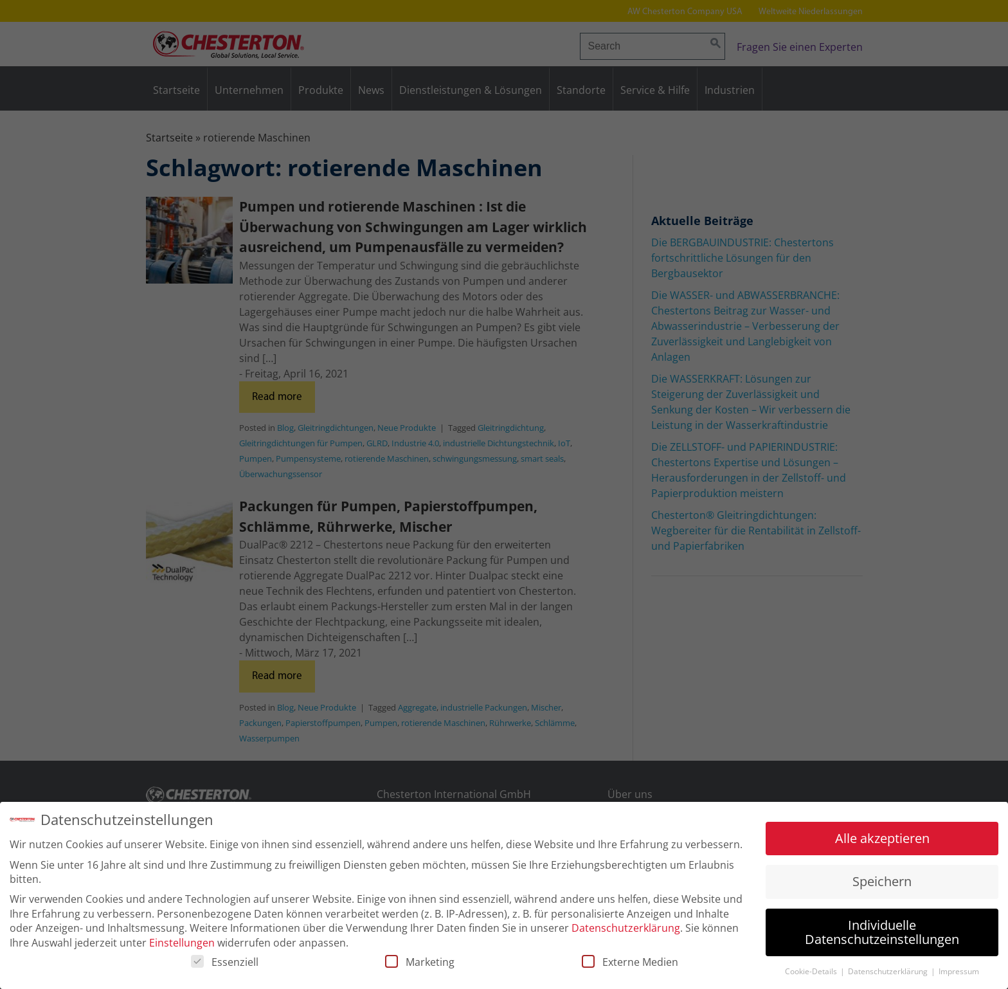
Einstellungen (182, 945)
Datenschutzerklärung (626, 930)
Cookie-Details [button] (812, 973)
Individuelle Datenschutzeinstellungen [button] (882, 934)
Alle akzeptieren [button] (882, 840)
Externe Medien (630, 964)
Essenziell (224, 964)
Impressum (959, 973)
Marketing (420, 964)
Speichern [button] (882, 883)
